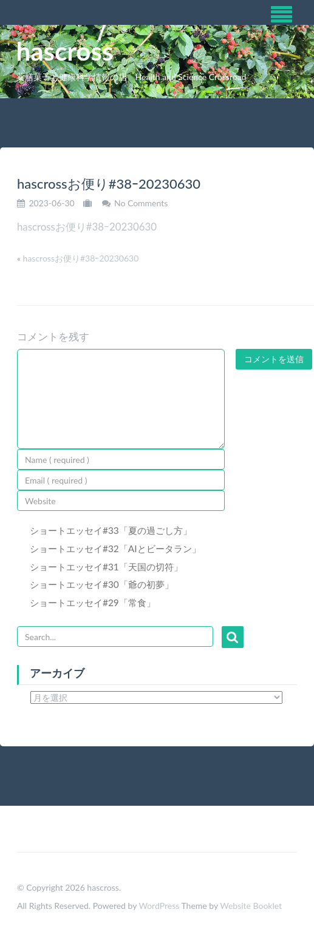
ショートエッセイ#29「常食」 (92, 602)
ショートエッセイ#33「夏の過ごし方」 (111, 530)
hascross (65, 51)
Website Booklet (251, 905)
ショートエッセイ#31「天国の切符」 (106, 566)
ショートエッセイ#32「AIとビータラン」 (115, 548)
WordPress (158, 905)
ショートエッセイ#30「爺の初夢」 (102, 584)
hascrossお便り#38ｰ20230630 (87, 226)
